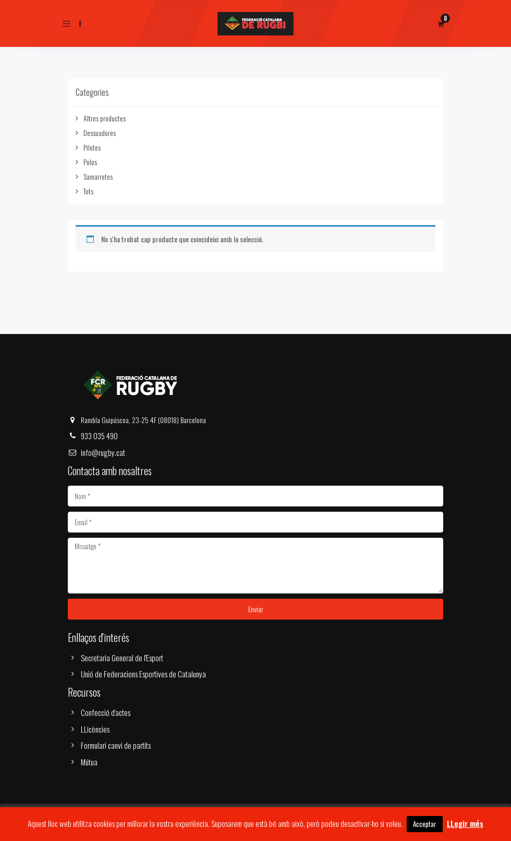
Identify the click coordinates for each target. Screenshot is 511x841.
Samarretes (98, 176)
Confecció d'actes (105, 712)
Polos (90, 161)
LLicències (95, 729)
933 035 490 (99, 435)
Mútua (89, 762)
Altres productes (104, 118)
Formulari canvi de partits (116, 745)
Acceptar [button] (424, 824)
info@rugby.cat (103, 452)
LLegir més (465, 823)
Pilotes (92, 147)
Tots (88, 190)
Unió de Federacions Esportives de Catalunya (143, 673)
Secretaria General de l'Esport (122, 657)
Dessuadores (99, 132)
